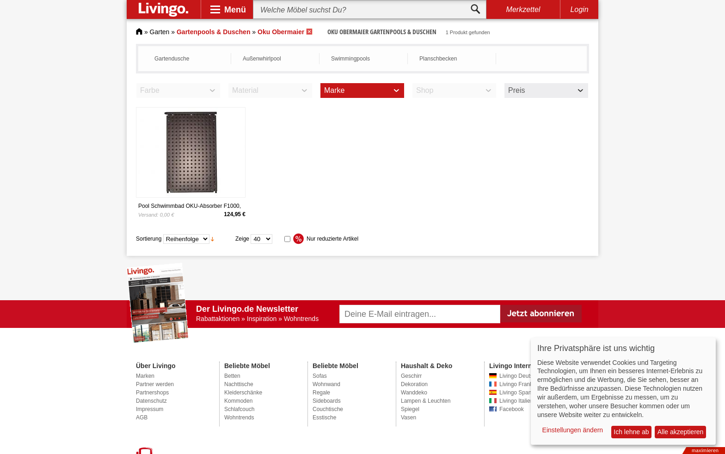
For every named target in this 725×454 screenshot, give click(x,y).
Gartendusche (171, 58)
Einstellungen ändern (572, 430)
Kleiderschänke (243, 392)
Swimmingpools (350, 58)
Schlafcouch (239, 409)
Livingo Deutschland (524, 376)
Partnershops (152, 392)
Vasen (408, 417)
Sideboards (327, 401)
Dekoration (414, 384)
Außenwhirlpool (262, 58)
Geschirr (411, 376)
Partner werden (155, 384)
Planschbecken (438, 58)
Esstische (324, 417)
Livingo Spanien (519, 392)
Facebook (511, 409)
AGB (141, 417)
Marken (145, 376)
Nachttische (238, 384)
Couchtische (328, 409)
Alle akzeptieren (680, 432)
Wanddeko (414, 392)
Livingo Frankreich (522, 384)
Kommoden (238, 401)
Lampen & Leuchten (425, 401)
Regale (321, 392)
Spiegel (410, 409)
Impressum (149, 409)
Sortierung (148, 239)
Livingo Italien (516, 401)
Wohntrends (239, 417)
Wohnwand (326, 384)
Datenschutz (151, 401)
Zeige (242, 239)
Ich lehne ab (631, 432)
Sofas (320, 376)
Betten (232, 376)
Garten (160, 32)
